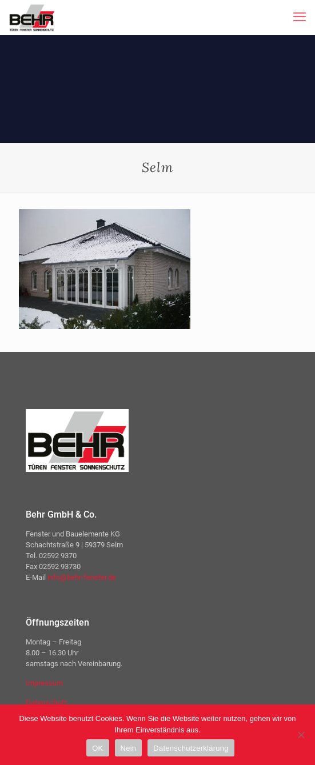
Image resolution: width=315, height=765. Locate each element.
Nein (129, 748)
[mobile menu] (299, 17)
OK (97, 748)
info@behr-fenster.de (81, 577)
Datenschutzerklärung (190, 748)
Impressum (44, 683)
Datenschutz (46, 702)
